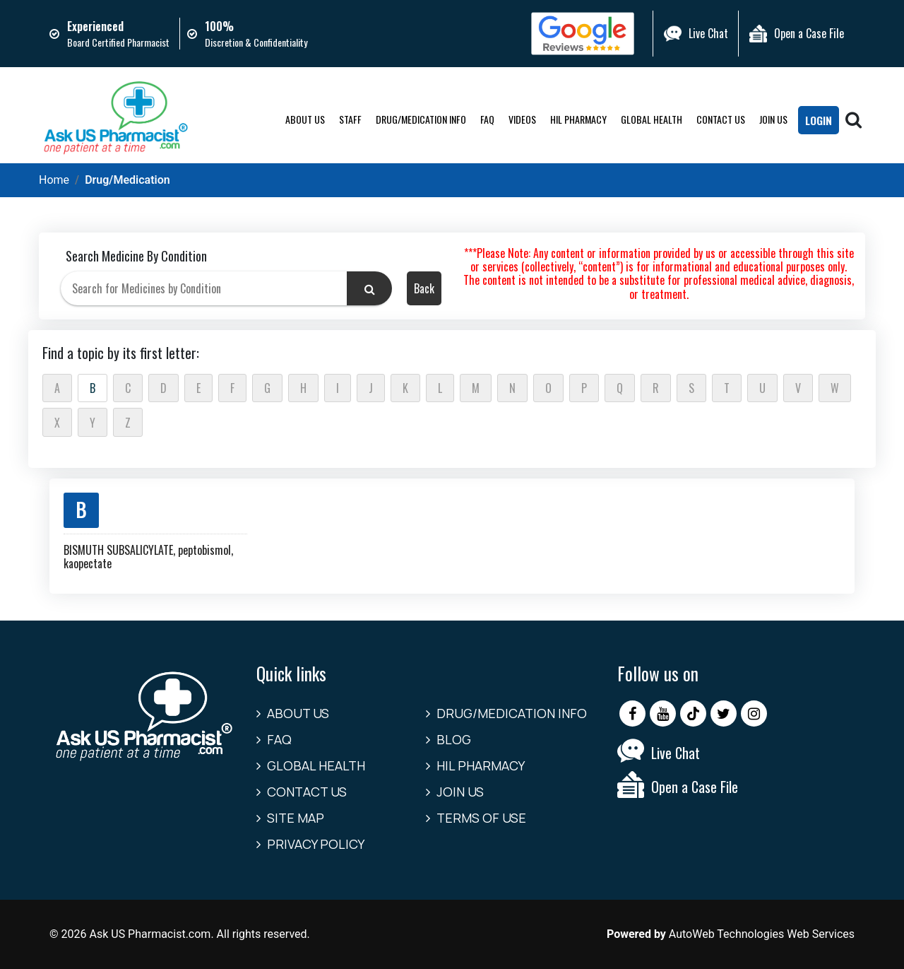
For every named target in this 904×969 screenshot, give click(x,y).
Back (424, 288)
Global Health (651, 119)
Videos (521, 119)
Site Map (295, 817)
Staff (349, 119)
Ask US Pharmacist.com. (151, 934)
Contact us (720, 119)
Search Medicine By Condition (136, 256)
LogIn (817, 121)
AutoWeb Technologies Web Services (762, 934)
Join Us (773, 119)
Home (54, 180)
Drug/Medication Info (420, 119)
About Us (304, 119)
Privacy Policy (315, 843)
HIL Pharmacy (577, 119)
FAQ (487, 119)
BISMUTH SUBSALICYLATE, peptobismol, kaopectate (148, 556)
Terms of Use (481, 817)
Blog (453, 739)
